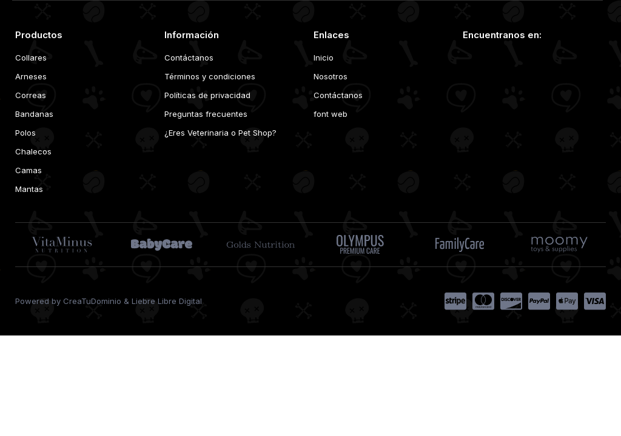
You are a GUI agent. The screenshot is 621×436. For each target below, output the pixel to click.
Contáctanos (188, 57)
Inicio (324, 57)
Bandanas (34, 114)
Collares (31, 57)
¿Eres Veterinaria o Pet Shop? (220, 132)
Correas (30, 95)
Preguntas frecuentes (205, 114)
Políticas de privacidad (207, 95)
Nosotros (330, 76)
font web (330, 114)
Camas (28, 170)
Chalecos (33, 151)
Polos (25, 132)
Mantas (29, 189)
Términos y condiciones (209, 76)
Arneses (31, 76)
